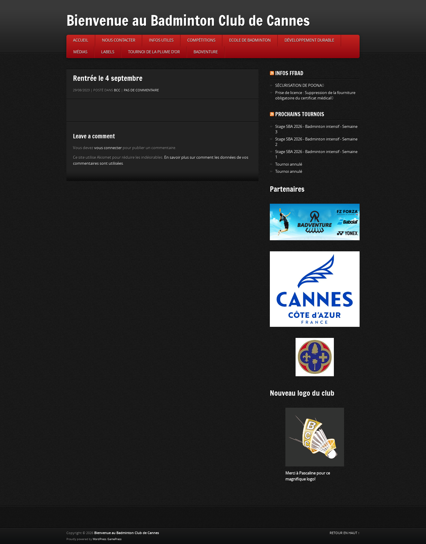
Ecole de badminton (250, 40)
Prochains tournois (299, 114)
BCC (117, 90)
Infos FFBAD (289, 73)
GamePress (114, 539)
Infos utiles (161, 40)
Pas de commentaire (141, 90)
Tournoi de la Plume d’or (154, 52)
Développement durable (309, 40)
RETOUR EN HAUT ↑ (345, 533)
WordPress (99, 539)
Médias (80, 52)
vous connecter (108, 148)
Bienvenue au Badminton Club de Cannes (188, 20)
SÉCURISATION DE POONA (298, 85)
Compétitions (201, 40)
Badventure (206, 52)
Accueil (80, 40)
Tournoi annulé (288, 164)
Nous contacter (118, 40)
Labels (107, 52)
